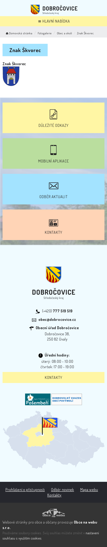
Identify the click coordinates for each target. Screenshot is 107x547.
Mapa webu (89, 489)
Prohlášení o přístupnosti (25, 489)
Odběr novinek (62, 489)
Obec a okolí (64, 33)
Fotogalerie (45, 33)
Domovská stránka (18, 33)
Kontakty (53, 377)
